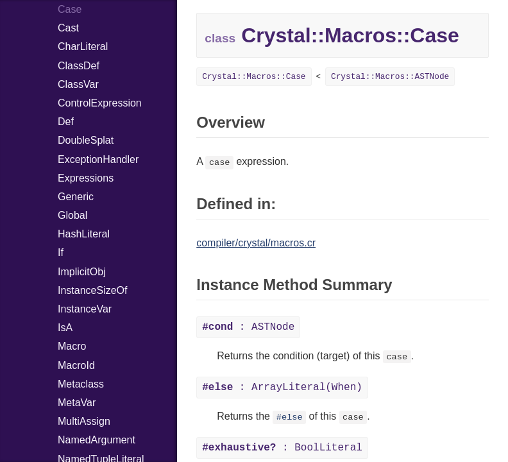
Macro (72, 346)
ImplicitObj (82, 271)
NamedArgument (96, 439)
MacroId (76, 365)
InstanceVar (85, 309)
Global (72, 215)
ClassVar (78, 84)
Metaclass (81, 384)
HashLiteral (84, 233)
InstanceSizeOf (93, 290)
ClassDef (78, 65)
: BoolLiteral (282, 448)
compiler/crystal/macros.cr (256, 242)
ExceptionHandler (98, 159)
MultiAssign (84, 421)
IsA (65, 327)
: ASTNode (248, 327)
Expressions (86, 178)
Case (69, 9)
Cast (68, 27)
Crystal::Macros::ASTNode (390, 76)
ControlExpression (100, 103)
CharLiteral (83, 46)
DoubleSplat (86, 140)
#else (289, 417)
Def (66, 121)
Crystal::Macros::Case (253, 76)
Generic (76, 196)
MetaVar (77, 402)
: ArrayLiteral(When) (282, 387)
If (61, 252)
